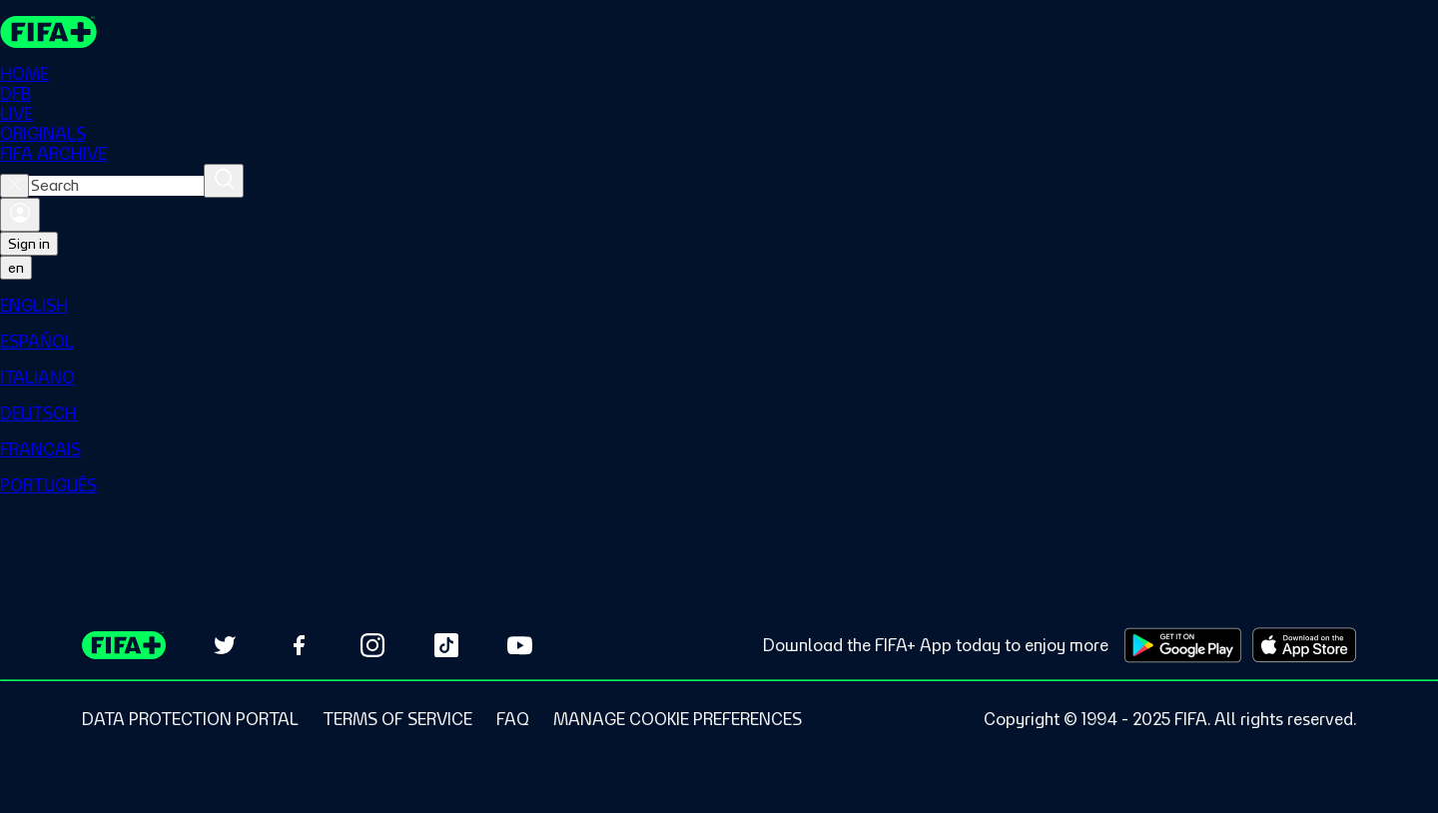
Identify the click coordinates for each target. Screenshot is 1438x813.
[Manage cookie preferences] (677, 719)
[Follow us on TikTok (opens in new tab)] (446, 645)
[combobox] (116, 186)
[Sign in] (20, 215)
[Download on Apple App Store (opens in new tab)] (1304, 645)
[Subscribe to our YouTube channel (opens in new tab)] (520, 645)
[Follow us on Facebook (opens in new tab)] (299, 645)
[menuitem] (719, 306)
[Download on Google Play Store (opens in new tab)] (1182, 645)
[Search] (224, 181)
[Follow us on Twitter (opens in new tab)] (225, 645)
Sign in (29, 244)
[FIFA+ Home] (48, 32)
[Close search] (14, 186)
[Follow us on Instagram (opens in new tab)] (372, 645)
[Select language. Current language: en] (16, 268)
